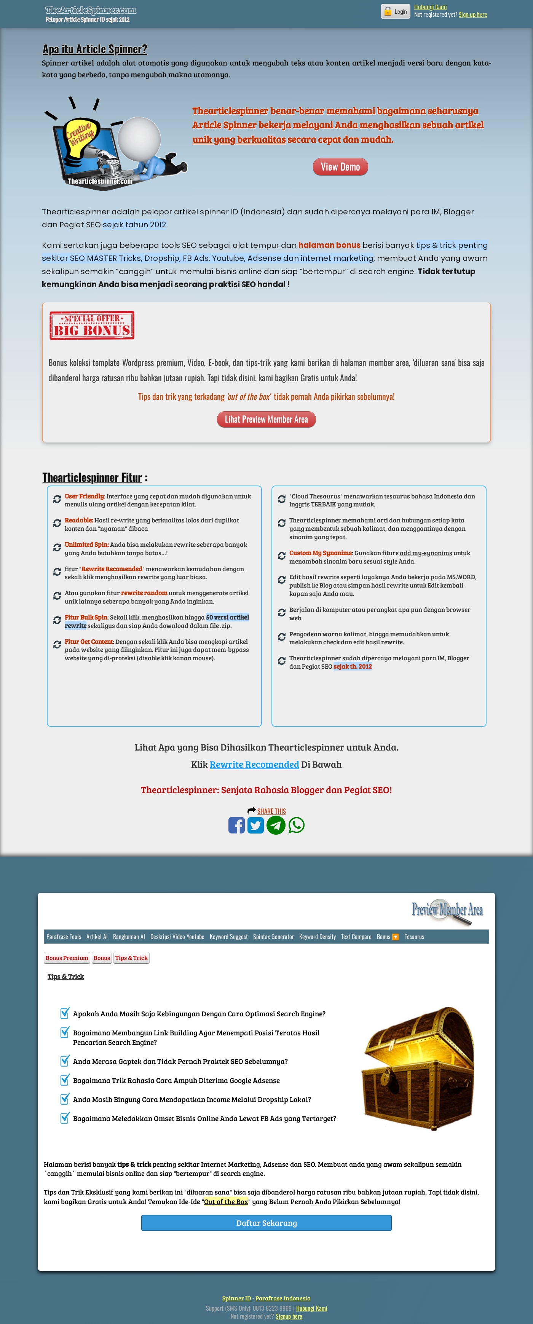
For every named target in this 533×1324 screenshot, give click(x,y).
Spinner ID (236, 1298)
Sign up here (473, 15)
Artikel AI (97, 936)
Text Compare (356, 936)
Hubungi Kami (430, 8)
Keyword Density (317, 936)
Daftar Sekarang (266, 1222)
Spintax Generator (273, 936)
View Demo (340, 166)
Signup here (289, 1316)
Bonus (102, 957)
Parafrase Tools (63, 936)
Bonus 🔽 (388, 936)
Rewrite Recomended (254, 763)
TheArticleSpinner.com (91, 10)
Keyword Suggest (229, 936)
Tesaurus (414, 936)
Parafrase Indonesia (283, 1298)
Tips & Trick (131, 957)
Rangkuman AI (129, 936)
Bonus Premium (67, 957)
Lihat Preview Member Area (266, 418)
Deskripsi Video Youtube (177, 936)
